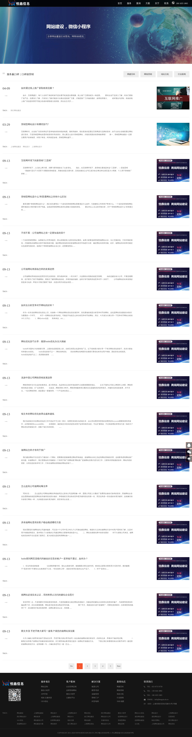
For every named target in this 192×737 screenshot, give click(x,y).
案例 (138, 3)
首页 (120, 3)
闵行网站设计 (21, 716)
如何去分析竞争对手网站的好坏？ (37, 305)
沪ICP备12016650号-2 (102, 733)
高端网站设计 (21, 724)
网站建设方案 (38, 724)
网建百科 (131, 74)
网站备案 (87, 720)
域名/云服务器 (46, 698)
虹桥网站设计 (122, 716)
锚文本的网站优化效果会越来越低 (37, 414)
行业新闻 (182, 74)
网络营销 (148, 74)
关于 (157, 3)
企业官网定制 (71, 687)
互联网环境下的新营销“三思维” (36, 160)
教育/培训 (95, 690)
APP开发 (44, 694)
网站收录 (37, 716)
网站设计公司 (106, 716)
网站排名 (171, 724)
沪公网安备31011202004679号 (122, 733)
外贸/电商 (95, 701)
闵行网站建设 (16, 110)
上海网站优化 (89, 724)
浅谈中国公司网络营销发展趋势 (36, 377)
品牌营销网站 (71, 690)
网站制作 (54, 724)
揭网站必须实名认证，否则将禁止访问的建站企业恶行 (47, 595)
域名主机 (165, 74)
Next (118, 666)
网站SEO (70, 716)
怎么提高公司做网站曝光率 (34, 486)
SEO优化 (20, 720)
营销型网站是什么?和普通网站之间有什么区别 (43, 196)
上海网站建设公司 (158, 724)
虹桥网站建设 (55, 720)
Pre (71, 666)
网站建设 (20, 713)
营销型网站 (122, 720)
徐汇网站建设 (89, 716)
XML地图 (120, 701)
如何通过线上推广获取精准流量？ (37, 88)
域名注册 (70, 720)
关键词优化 (105, 720)
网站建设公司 (38, 720)
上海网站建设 (16, 147)
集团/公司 (95, 687)
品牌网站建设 (139, 720)
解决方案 (96, 681)
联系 (166, 3)
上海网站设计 (37, 147)
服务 (129, 3)
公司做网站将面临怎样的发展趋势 (37, 269)
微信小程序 (45, 690)
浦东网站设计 (156, 716)
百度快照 (171, 716)
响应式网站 (156, 720)
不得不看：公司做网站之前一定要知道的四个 (43, 233)
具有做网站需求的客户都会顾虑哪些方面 (41, 522)
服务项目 (45, 681)
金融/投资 (95, 694)
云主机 (137, 724)
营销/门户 (95, 698)
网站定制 (44, 687)
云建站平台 (70, 698)
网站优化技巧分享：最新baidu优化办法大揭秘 (43, 341)
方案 (148, 3)
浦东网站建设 (139, 716)
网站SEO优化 (139, 713)
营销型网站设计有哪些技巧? (35, 124)
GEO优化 (44, 701)
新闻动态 (121, 681)
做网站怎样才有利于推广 (33, 450)
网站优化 (87, 713)
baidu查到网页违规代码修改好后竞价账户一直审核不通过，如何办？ (54, 558)
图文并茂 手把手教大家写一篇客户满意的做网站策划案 (48, 631)
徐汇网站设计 (72, 724)
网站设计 (26, 147)
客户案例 (70, 681)
